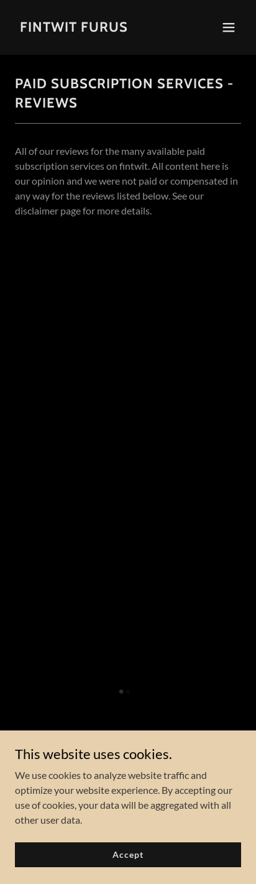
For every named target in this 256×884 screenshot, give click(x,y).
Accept (127, 854)
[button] (228, 27)
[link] (74, 28)
